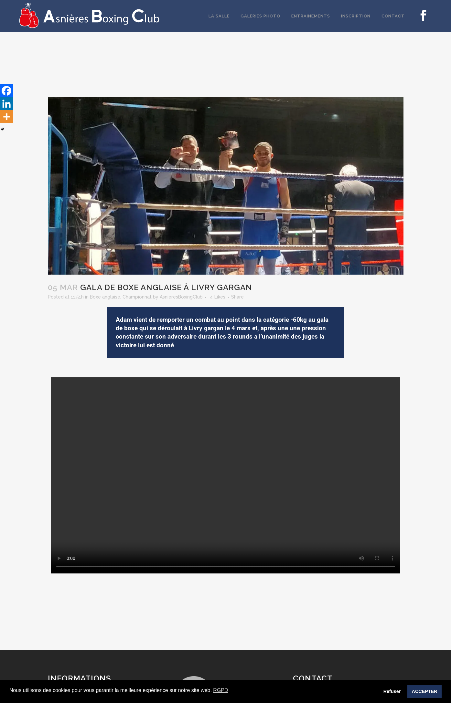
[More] (6, 116)
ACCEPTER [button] (424, 691)
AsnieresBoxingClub (181, 296)
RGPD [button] (220, 690)
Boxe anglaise (105, 296)
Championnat (137, 296)
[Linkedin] (6, 103)
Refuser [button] (392, 691)
